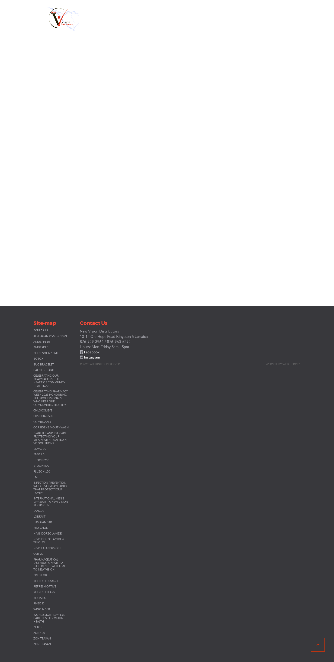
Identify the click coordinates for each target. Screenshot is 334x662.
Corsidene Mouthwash (51, 427)
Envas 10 (39, 448)
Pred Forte (41, 575)
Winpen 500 (41, 609)
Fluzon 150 (41, 471)
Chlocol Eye (42, 410)
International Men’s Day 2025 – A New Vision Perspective (50, 501)
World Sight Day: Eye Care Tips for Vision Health (49, 618)
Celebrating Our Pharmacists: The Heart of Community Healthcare (49, 380)
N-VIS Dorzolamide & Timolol (48, 540)
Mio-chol (40, 527)
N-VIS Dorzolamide (47, 533)
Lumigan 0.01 (42, 522)
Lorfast (39, 516)
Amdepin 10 (41, 341)
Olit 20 (38, 553)
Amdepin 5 (40, 347)
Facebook (92, 352)
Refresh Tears (44, 592)
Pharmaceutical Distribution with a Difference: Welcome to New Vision (49, 564)
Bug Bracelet (43, 364)
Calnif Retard (43, 370)
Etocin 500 (41, 465)
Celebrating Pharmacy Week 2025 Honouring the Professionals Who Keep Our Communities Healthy (50, 398)
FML (36, 477)
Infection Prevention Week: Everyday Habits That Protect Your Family (50, 487)
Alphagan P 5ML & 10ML (50, 336)
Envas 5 (39, 454)
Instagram (92, 357)
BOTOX (38, 358)
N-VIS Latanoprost (47, 548)
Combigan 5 (42, 422)
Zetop (37, 627)
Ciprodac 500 (43, 416)
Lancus (38, 510)
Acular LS (40, 330)
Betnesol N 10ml (45, 353)
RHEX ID (38, 603)
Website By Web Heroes (283, 364)
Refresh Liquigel (46, 581)
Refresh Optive (44, 586)
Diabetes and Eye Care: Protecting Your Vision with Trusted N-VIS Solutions (50, 438)
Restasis (39, 598)
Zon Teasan (42, 638)
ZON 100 (39, 633)
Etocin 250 (41, 460)
